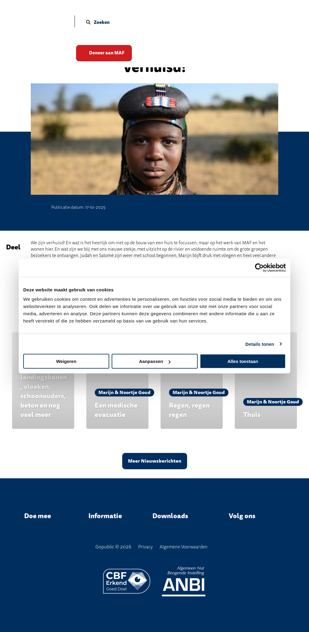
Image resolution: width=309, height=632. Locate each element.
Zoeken (98, 22)
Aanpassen (154, 361)
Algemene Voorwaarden (184, 547)
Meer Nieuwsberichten (154, 461)
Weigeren (66, 361)
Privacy (145, 547)
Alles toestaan (243, 361)
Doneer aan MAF (109, 50)
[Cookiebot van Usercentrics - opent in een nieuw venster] (259, 267)
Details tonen (259, 343)
